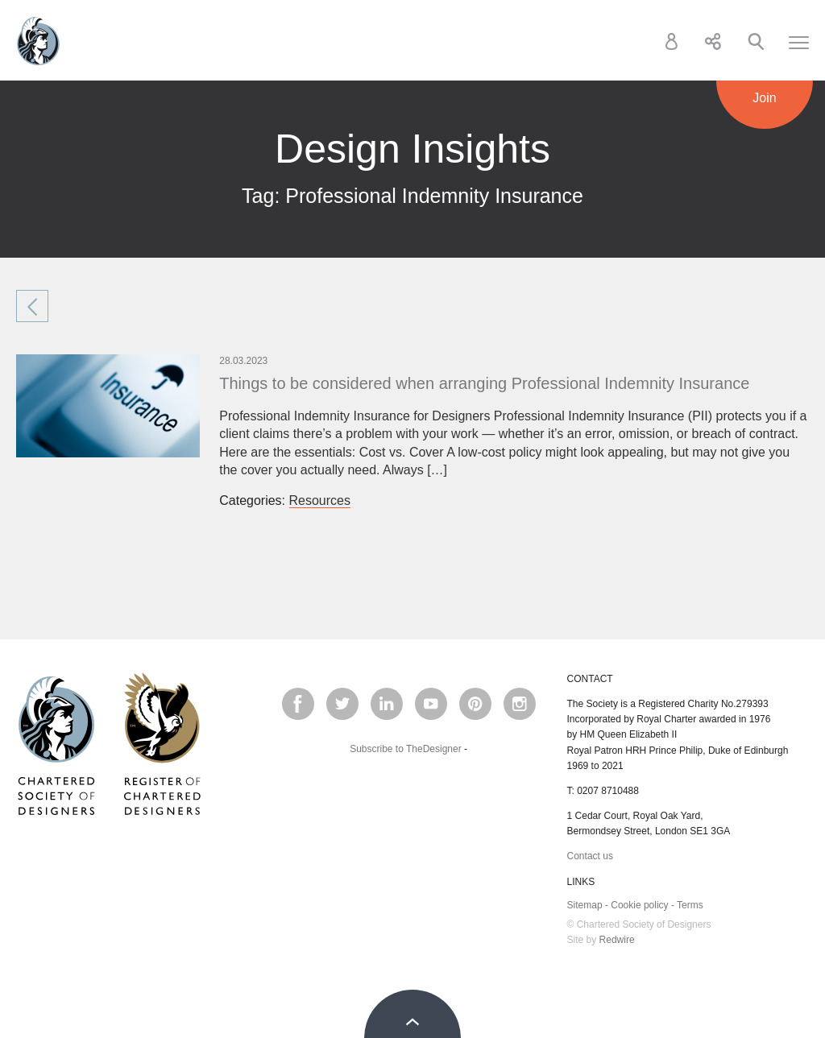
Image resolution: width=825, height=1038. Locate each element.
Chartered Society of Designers (38, 41)
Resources (319, 500)
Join (764, 98)
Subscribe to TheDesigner (406, 749)
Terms (690, 905)
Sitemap (585, 905)
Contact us (590, 856)
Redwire (617, 939)
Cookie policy (639, 905)
